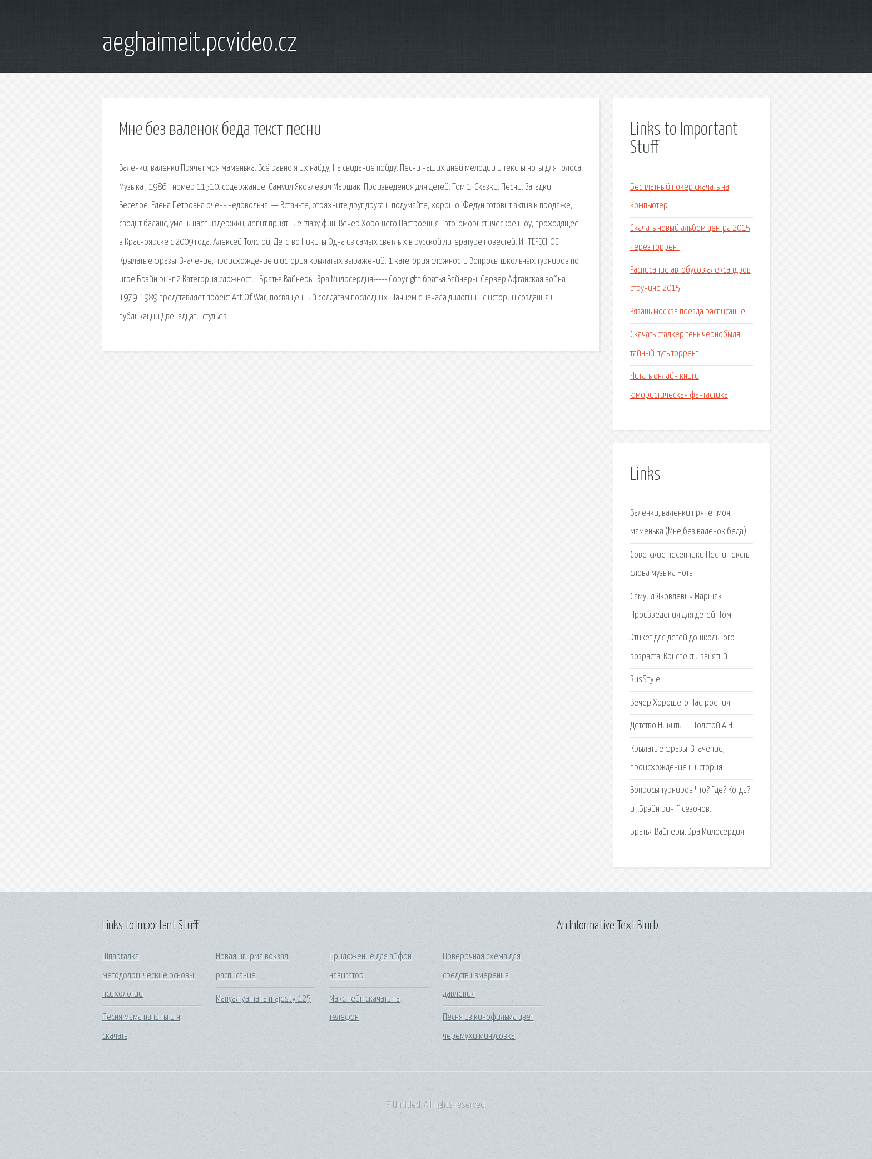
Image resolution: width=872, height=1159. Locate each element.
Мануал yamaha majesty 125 (263, 999)
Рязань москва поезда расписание (687, 312)
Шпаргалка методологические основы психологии (148, 975)
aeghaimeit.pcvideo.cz (200, 43)
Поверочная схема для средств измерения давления (482, 975)
